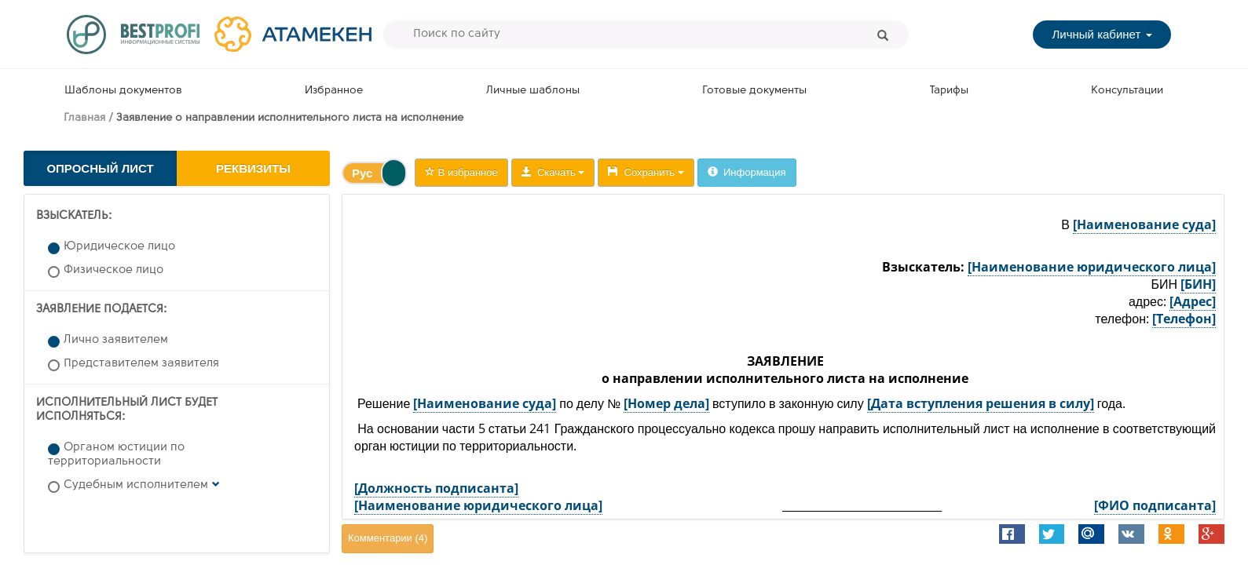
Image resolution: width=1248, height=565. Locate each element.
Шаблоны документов (123, 91)
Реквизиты (253, 168)
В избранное (461, 172)
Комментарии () (387, 538)
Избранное (334, 91)
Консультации (1127, 91)
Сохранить (645, 172)
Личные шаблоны (533, 91)
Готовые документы (754, 91)
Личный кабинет (1101, 34)
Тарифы (949, 91)
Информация (747, 172)
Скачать (553, 172)
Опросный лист (99, 168)
